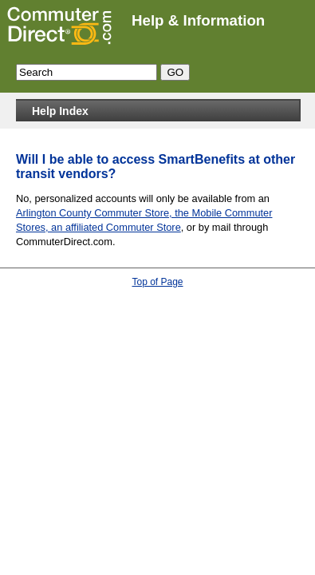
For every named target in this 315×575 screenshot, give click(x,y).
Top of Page (157, 282)
